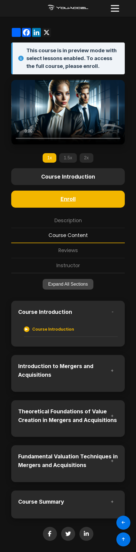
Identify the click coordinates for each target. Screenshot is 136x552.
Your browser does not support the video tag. (68, 112)
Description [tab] (68, 220)
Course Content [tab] (68, 235)
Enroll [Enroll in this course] (68, 199)
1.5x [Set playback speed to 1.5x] (68, 157)
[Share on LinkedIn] (86, 534)
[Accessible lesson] (71, 329)
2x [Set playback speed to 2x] (86, 157)
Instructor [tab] (68, 265)
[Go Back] (123, 523)
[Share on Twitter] (68, 534)
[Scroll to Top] (123, 539)
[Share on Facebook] (50, 534)
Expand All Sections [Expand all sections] (68, 284)
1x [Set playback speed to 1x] (49, 157)
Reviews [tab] (68, 250)
